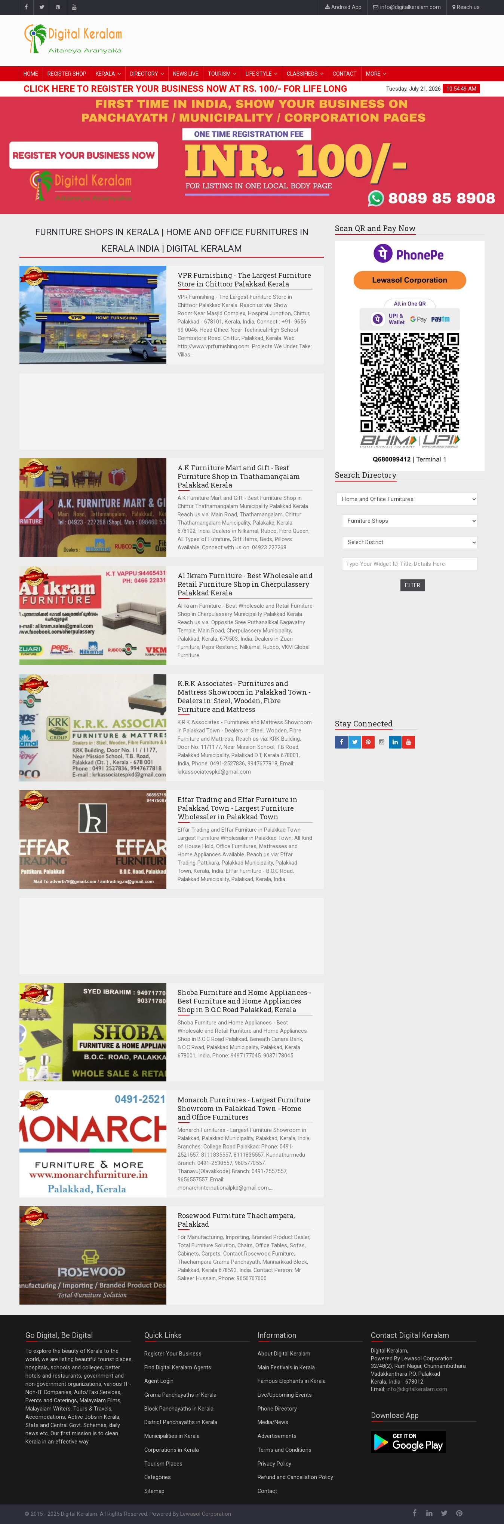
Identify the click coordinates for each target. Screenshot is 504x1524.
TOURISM (219, 74)
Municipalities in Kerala (172, 1436)
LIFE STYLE (259, 74)
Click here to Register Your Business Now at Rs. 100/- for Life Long (185, 89)
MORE (373, 74)
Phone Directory (277, 1409)
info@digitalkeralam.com (407, 7)
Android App (343, 7)
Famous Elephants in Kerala (292, 1381)
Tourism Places (163, 1464)
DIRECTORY (144, 74)
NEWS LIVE (186, 74)
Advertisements (277, 1436)
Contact (267, 1491)
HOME (31, 74)
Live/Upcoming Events (285, 1395)
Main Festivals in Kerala (286, 1367)
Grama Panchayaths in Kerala (180, 1395)
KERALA (105, 74)
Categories (157, 1477)
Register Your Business (173, 1354)
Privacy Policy (274, 1464)
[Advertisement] (344, 39)
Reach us (466, 7)
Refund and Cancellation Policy (295, 1477)
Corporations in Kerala (171, 1450)
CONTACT (345, 74)
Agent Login (158, 1381)
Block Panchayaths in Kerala (178, 1409)
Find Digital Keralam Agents (177, 1367)
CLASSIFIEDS (302, 74)
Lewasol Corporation (205, 1514)
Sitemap (154, 1491)
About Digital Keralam (284, 1354)
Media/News (273, 1422)
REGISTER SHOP (66, 74)
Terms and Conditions (284, 1450)
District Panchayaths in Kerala (180, 1422)
